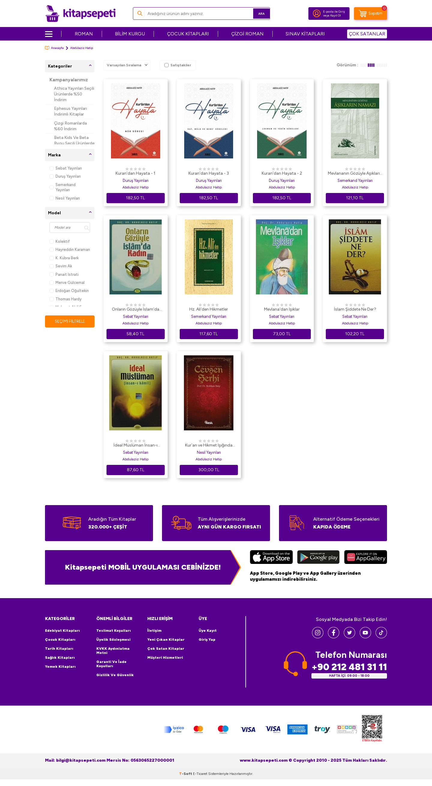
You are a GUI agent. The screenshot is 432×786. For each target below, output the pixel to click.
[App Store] (271, 558)
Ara (256, 13)
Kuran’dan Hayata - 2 (282, 173)
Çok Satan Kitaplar (165, 648)
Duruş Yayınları (65, 176)
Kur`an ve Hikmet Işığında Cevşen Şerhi (208, 446)
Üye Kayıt (208, 630)
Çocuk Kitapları (60, 639)
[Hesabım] (317, 13)
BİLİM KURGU (130, 34)
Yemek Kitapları (60, 666)
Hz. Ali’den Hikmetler (208, 309)
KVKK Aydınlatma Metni (113, 650)
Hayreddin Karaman (70, 249)
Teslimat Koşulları (113, 630)
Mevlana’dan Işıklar (282, 309)
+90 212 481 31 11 (349, 666)
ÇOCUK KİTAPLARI (188, 34)
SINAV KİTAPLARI (305, 34)
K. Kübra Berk (64, 258)
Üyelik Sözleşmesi (113, 639)
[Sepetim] (370, 13)
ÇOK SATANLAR (367, 34)
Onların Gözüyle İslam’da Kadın (135, 310)
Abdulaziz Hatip (135, 187)
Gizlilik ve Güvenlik (115, 675)
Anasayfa (54, 48)
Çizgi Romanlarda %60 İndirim (70, 126)
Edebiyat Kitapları (62, 630)
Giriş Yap (207, 639)
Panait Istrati (64, 274)
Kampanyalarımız (69, 80)
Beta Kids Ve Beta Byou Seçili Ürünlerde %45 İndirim (74, 143)
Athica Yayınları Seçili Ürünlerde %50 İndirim (74, 94)
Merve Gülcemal (67, 282)
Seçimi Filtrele (70, 321)
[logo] (80, 14)
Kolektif (60, 241)
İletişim (154, 630)
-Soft (186, 773)
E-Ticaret (200, 773)
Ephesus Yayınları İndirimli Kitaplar (70, 111)
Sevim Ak (61, 266)
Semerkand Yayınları (63, 187)
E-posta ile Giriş (334, 12)
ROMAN (84, 34)
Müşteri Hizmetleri (165, 657)
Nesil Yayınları (65, 198)
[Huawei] (365, 558)
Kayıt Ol (335, 15)
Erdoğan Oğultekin (69, 290)
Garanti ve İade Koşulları (111, 664)
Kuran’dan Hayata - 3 (208, 173)
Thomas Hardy (66, 299)
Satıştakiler (177, 65)
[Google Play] (318, 558)
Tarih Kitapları (59, 648)
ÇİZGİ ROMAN (247, 34)
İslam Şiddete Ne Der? (355, 309)
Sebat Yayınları (66, 168)
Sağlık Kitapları (60, 657)
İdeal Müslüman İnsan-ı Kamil (135, 446)
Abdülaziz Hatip (355, 187)
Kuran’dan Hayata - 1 (135, 173)
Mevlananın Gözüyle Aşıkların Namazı (355, 174)
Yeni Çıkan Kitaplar (165, 639)
